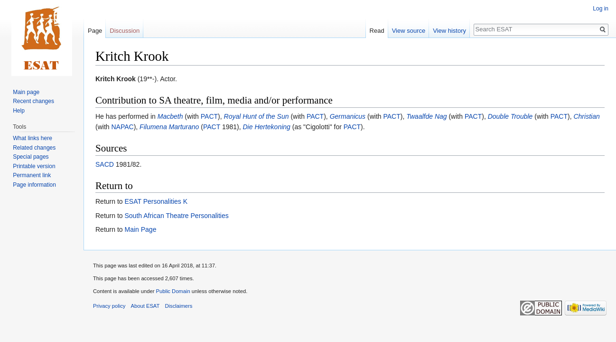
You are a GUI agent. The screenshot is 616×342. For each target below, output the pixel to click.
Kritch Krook (115, 79)
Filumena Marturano (169, 127)
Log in (600, 8)
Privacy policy (109, 306)
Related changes (34, 147)
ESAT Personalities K (155, 201)
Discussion (125, 30)
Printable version (34, 166)
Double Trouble (510, 116)
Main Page (140, 229)
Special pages (30, 156)
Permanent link (32, 175)
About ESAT (145, 306)
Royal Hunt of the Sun (256, 116)
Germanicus (347, 116)
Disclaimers (179, 306)
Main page (26, 92)
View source (409, 30)
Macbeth (170, 116)
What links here (32, 138)
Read (377, 30)
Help (19, 110)
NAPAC (122, 127)
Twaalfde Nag (426, 116)
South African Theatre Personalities (176, 215)
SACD (104, 164)
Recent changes (33, 101)
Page (95, 30)
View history (449, 30)
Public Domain (173, 291)
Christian (586, 116)
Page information (34, 184)
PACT (209, 116)
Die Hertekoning (266, 127)
